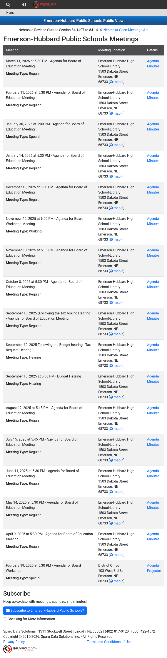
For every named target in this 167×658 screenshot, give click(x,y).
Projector (154, 571)
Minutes (153, 66)
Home (9, 12)
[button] (24, 4)
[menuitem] (8, 4)
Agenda (153, 61)
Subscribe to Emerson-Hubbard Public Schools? (45, 610)
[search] (8, 4)
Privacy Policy (14, 642)
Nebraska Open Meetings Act (125, 30)
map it (117, 82)
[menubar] (29, 4)
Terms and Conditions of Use (109, 642)
